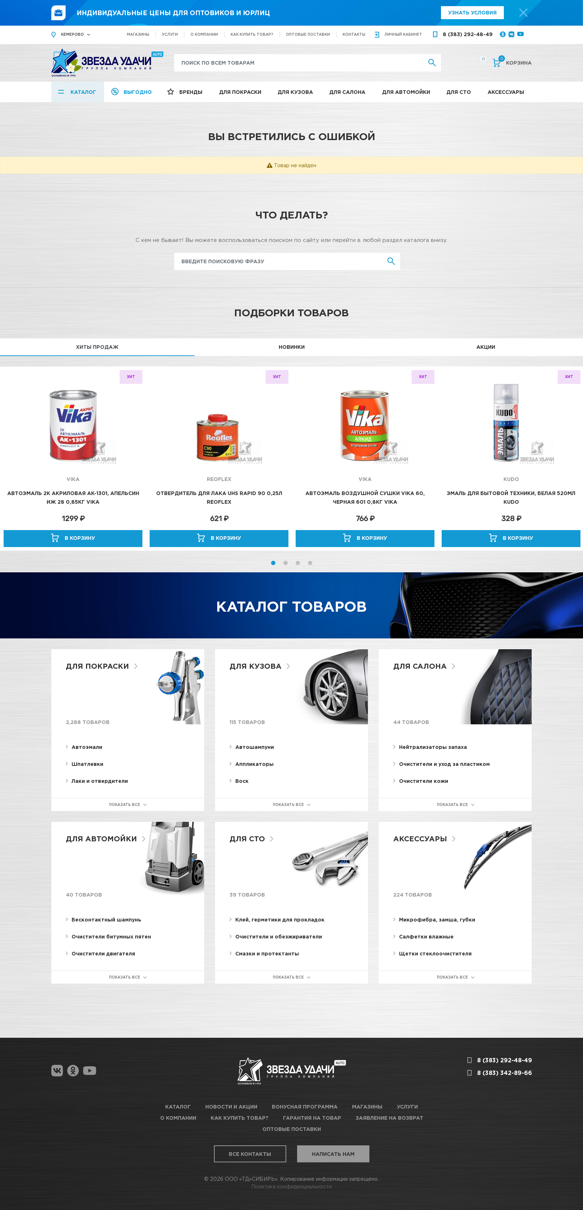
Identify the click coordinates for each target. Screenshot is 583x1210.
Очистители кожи (423, 781)
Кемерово (72, 34)
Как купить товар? (252, 34)
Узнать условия (472, 12)
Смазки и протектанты (267, 953)
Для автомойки (406, 92)
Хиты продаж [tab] (97, 347)
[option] (73, 459)
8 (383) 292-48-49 (468, 34)
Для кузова (295, 92)
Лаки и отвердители (100, 781)
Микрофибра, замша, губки (437, 919)
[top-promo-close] (523, 12)
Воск (242, 781)
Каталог (83, 92)
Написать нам (333, 1154)
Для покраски (240, 92)
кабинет (403, 34)
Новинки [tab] (292, 347)
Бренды (190, 92)
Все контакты (250, 1154)
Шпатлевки (87, 764)
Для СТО (458, 92)
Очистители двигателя (103, 953)
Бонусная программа (305, 1106)
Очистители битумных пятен (111, 936)
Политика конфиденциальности (291, 1186)
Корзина (515, 62)
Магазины (138, 34)
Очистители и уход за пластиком (444, 764)
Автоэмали (87, 747)
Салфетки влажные (426, 936)
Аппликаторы (254, 764)
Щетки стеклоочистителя (435, 953)
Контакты (354, 34)
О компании (204, 34)
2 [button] (285, 563)
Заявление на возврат (389, 1117)
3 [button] (298, 563)
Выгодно (138, 92)
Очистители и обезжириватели (278, 936)
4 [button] (310, 563)
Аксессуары (506, 92)
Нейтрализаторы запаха (433, 747)
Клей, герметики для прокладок (280, 919)
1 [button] (273, 563)
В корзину (80, 538)
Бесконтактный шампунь (106, 919)
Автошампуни (254, 747)
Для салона (347, 92)
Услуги (170, 34)
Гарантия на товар (312, 1117)
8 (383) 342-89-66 (504, 1073)
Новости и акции (231, 1106)
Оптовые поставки (308, 34)
